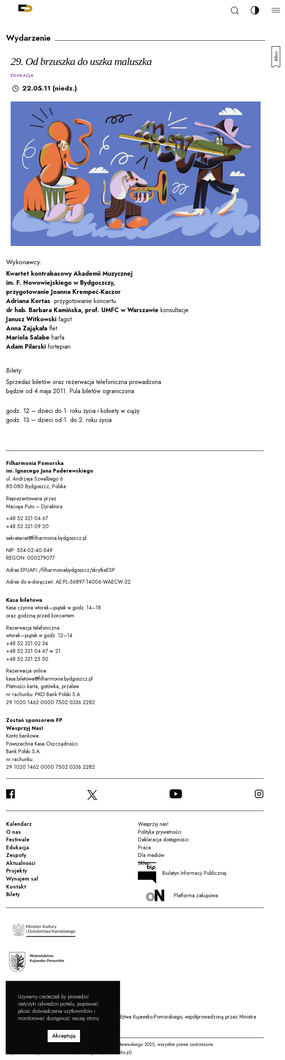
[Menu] (276, 10)
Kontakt (16, 886)
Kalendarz (19, 824)
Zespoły (16, 855)
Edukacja (17, 847)
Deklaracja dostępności (163, 839)
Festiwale (17, 839)
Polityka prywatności (159, 832)
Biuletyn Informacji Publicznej (182, 873)
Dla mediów (151, 855)
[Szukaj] (235, 10)
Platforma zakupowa (182, 895)
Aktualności (20, 863)
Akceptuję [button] (63, 1035)
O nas (13, 832)
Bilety (13, 894)
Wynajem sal (22, 878)
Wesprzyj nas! (153, 824)
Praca (144, 847)
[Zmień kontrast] (255, 10)
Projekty (16, 870)
